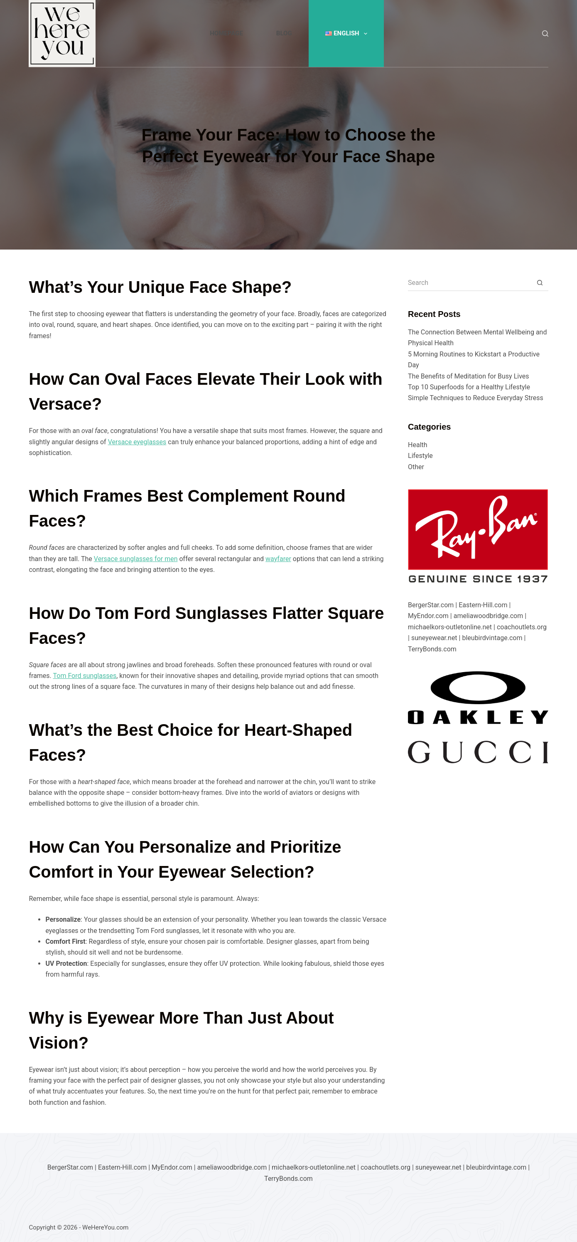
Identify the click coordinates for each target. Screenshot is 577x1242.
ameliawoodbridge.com (488, 616)
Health (417, 445)
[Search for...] (470, 283)
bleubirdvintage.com (492, 638)
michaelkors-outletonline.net (450, 627)
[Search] (545, 33)
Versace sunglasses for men (136, 559)
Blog (284, 33)
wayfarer (278, 559)
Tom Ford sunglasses (84, 676)
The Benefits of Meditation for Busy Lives (468, 376)
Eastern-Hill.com (483, 605)
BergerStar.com (431, 605)
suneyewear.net (434, 638)
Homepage (226, 33)
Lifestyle (420, 456)
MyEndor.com (428, 616)
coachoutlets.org (522, 627)
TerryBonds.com (432, 649)
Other (416, 467)
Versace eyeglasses (137, 442)
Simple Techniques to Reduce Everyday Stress (475, 398)
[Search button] (540, 283)
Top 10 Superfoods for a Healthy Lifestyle (469, 387)
